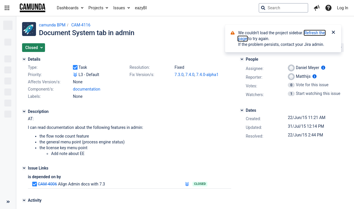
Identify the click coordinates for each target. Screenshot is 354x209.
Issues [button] (119, 8)
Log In (342, 8)
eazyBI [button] (141, 8)
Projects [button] (96, 8)
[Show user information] (323, 67)
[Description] (24, 111)
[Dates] (242, 110)
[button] (7, 8)
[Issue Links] (24, 168)
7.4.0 (189, 74)
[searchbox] (283, 7)
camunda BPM (52, 25)
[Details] (24, 59)
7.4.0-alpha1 (207, 74)
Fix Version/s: (142, 74)
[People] (242, 59)
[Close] (333, 33)
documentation (86, 89)
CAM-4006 (47, 184)
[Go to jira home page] (32, 8)
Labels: (34, 96)
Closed (200, 184)
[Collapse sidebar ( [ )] (8, 201)
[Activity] (24, 200)
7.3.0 (179, 74)
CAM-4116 (80, 25)
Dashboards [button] (68, 8)
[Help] (328, 7)
